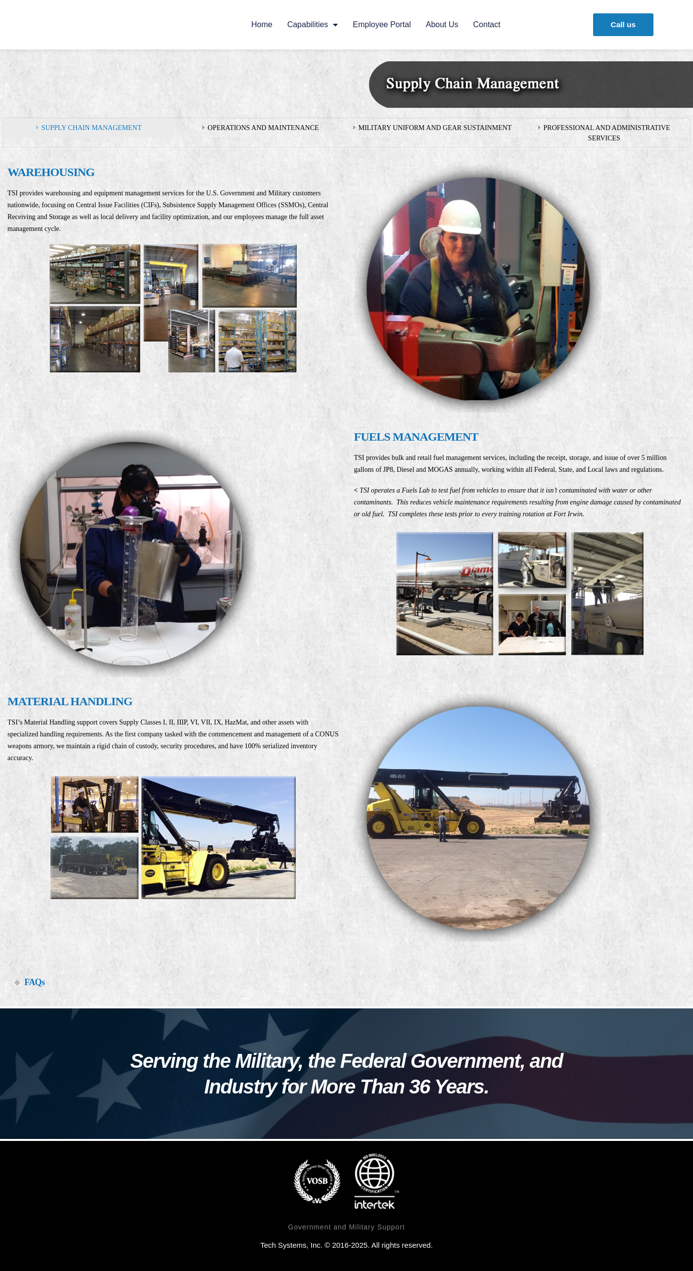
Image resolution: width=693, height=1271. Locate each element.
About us (440, 24)
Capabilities (311, 24)
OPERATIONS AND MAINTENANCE (263, 128)
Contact (485, 24)
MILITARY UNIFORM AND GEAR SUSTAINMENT (434, 128)
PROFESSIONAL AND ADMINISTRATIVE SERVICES (607, 133)
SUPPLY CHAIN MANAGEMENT (92, 128)
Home (260, 24)
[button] (620, 25)
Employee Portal (381, 24)
